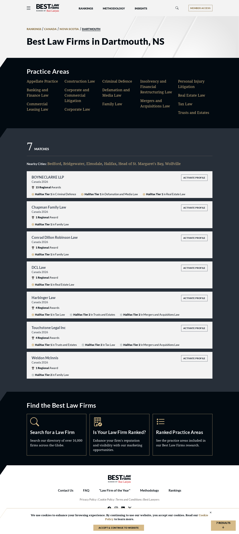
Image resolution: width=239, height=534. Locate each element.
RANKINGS (34, 29)
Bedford (54, 163)
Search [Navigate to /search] (56, 434)
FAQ (86, 490)
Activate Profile (194, 177)
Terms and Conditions (129, 499)
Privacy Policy (88, 499)
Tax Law (185, 103)
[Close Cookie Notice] (208, 512)
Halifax (110, 163)
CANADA (50, 29)
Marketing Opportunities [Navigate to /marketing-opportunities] (119, 434)
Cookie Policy (106, 499)
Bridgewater (73, 163)
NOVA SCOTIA (69, 29)
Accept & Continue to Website (119, 527)
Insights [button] (141, 8)
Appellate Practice (42, 81)
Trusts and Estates (193, 112)
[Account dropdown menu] (200, 8)
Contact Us (65, 490)
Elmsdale (94, 163)
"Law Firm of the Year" (114, 490)
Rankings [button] (86, 8)
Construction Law (80, 81)
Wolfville (173, 163)
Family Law (112, 103)
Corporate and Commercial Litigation (77, 95)
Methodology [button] (114, 8)
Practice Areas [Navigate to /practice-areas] (182, 434)
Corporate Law (77, 109)
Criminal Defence (117, 81)
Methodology (149, 490)
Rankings (175, 490)
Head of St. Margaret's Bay (140, 163)
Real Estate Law (191, 95)
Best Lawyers (151, 499)
